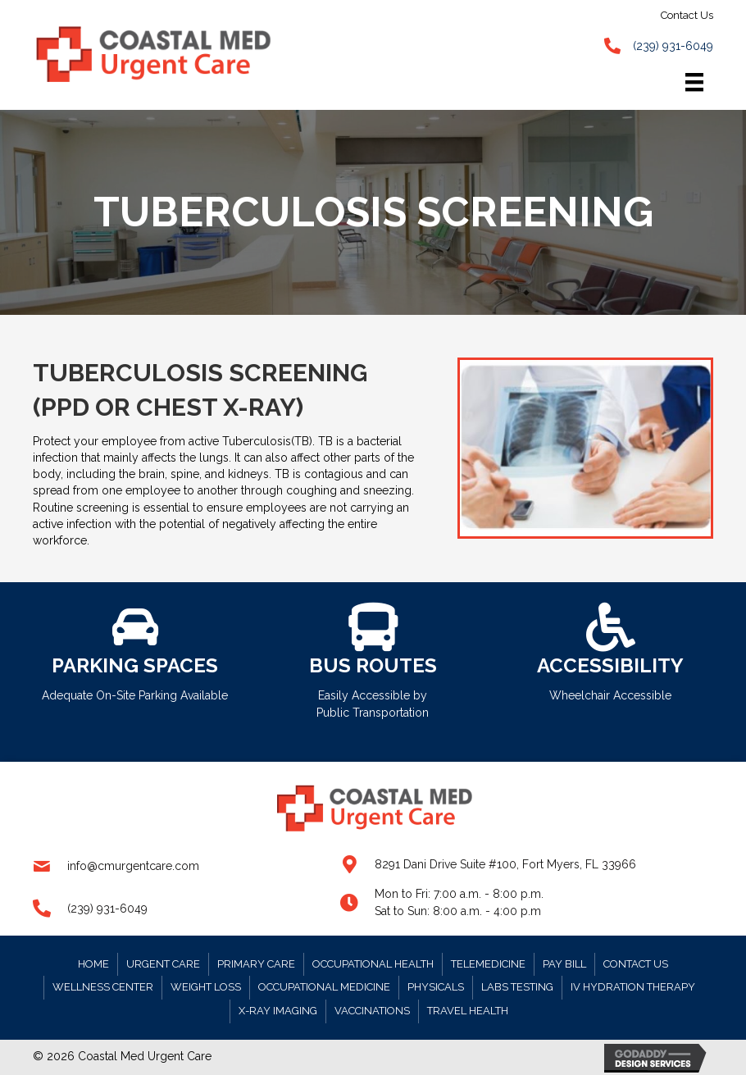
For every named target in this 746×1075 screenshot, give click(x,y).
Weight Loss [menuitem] (206, 987)
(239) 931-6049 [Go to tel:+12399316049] (107, 908)
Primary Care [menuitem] (256, 964)
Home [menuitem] (93, 964)
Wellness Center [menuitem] (102, 987)
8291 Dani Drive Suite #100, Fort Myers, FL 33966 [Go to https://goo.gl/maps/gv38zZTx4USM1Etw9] (505, 864)
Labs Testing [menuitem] (517, 987)
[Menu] (694, 83)
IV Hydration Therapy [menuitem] (633, 987)
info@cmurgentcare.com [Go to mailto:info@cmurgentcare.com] (133, 865)
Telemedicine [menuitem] (488, 964)
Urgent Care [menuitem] (163, 964)
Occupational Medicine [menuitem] (324, 987)
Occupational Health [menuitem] (373, 964)
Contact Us (687, 15)
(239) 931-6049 (673, 45)
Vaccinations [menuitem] (372, 1010)
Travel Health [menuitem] (467, 1010)
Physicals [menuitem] (435, 987)
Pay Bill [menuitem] (564, 964)
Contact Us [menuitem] (635, 964)
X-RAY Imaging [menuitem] (278, 1010)
